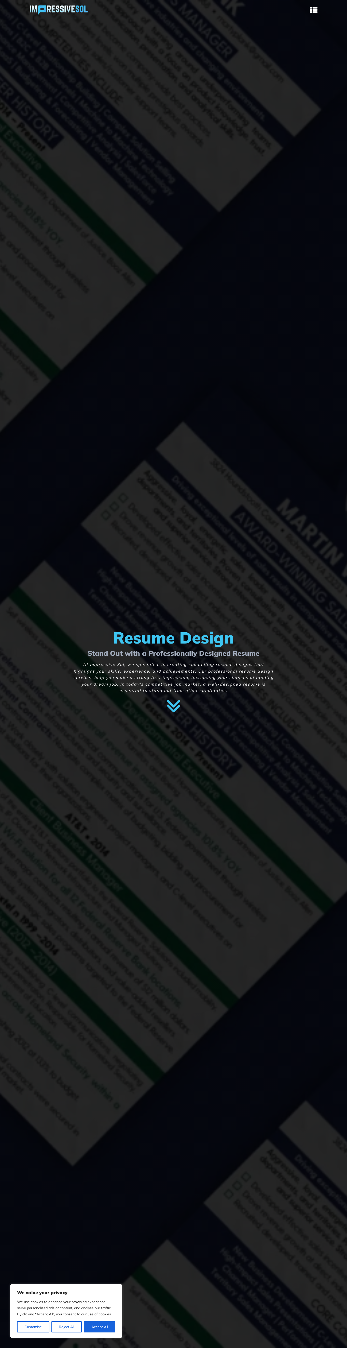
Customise (33, 1327)
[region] (66, 1311)
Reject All (66, 1327)
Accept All (99, 1327)
